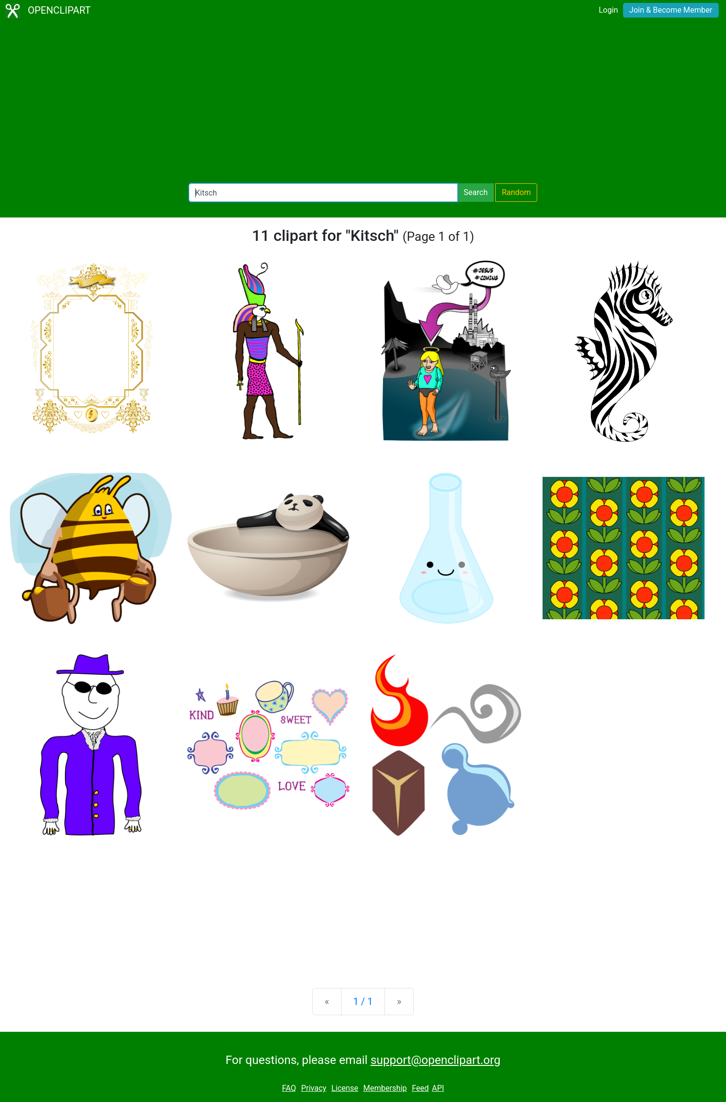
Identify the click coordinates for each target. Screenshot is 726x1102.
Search (475, 192)
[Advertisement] (363, 102)
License (344, 1088)
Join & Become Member (670, 10)
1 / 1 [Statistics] (363, 1001)
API (438, 1088)
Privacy (313, 1088)
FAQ (289, 1088)
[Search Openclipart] (323, 192)
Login (608, 10)
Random (516, 192)
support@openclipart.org (435, 1060)
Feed (420, 1088)
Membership (384, 1088)
